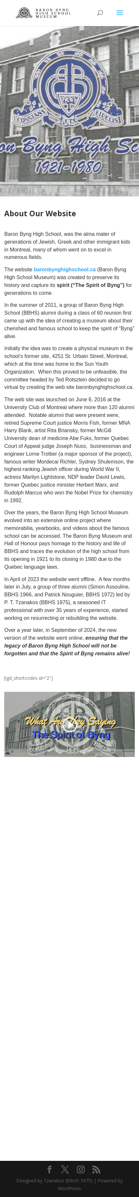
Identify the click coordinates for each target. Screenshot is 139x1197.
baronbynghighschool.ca (65, 269)
